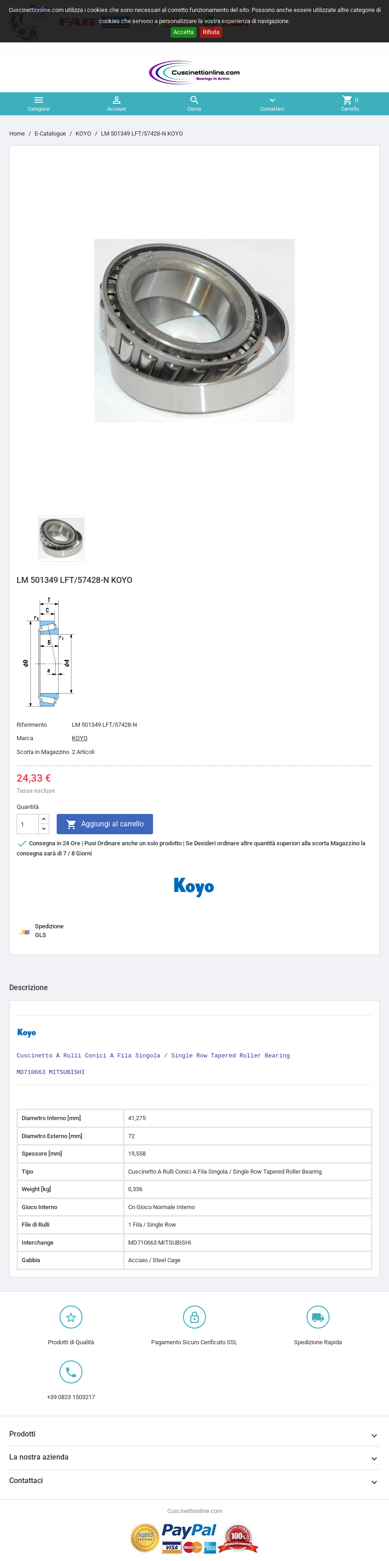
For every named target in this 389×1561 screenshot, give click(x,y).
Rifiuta (211, 32)
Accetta (183, 32)
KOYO (80, 738)
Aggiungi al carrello (105, 824)
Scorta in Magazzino (43, 751)
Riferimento (32, 724)
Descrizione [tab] (28, 987)
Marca (25, 738)
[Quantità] (28, 824)
